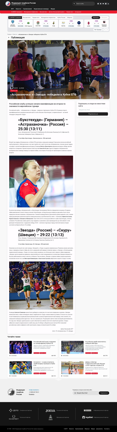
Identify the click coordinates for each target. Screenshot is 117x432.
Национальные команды (41, 9)
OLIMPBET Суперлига (16, 11)
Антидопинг (78, 11)
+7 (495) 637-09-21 (34, 392)
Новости (18, 9)
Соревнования (27, 9)
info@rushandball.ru (34, 390)
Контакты (31, 394)
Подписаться (93, 114)
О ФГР (65, 429)
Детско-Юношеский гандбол (56, 11)
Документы (99, 429)
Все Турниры (98, 29)
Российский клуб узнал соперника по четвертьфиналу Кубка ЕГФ (45, 342)
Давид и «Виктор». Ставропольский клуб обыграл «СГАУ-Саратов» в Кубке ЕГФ (95, 363)
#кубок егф (14, 90)
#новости (36, 353)
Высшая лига (43, 11)
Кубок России (61, 17)
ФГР (12, 9)
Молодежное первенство (31, 11)
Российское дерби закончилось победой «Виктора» (95, 342)
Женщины (104, 17)
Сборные (69, 17)
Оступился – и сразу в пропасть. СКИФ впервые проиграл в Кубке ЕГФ (44, 363)
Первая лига (69, 11)
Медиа (53, 9)
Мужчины (96, 17)
